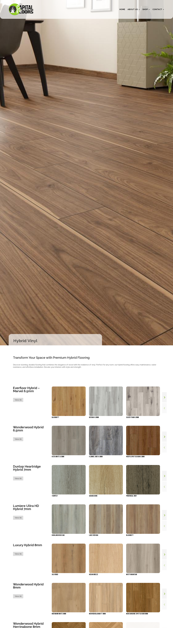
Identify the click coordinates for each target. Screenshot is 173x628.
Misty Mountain (131, 574)
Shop (145, 9)
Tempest (55, 496)
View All (18, 400)
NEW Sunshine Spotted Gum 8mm (137, 614)
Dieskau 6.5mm (94, 417)
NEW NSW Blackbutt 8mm (97, 614)
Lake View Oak (93, 535)
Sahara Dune (93, 496)
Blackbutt (55, 417)
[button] (164, 397)
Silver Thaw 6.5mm (132, 417)
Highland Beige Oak (58, 535)
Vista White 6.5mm (58, 457)
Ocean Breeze (93, 574)
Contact (157, 9)
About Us (133, 9)
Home (122, 9)
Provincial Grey (131, 496)
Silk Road (55, 574)
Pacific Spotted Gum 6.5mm (135, 457)
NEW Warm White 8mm (59, 614)
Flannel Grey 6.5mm (96, 457)
